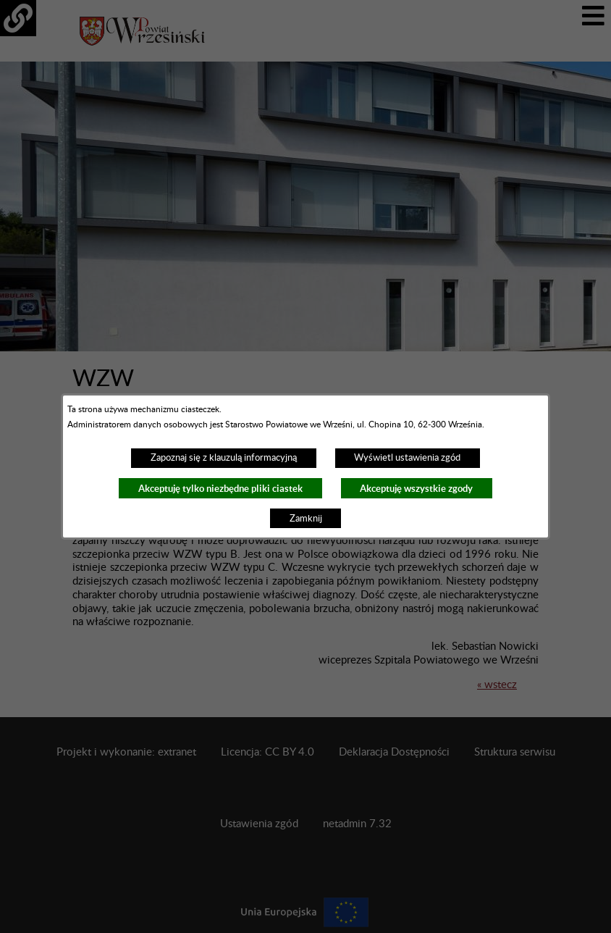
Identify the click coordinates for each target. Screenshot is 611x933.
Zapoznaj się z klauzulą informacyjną (224, 458)
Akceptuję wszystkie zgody (416, 488)
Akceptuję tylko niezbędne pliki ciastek (220, 488)
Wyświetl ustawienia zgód (407, 458)
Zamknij (306, 519)
